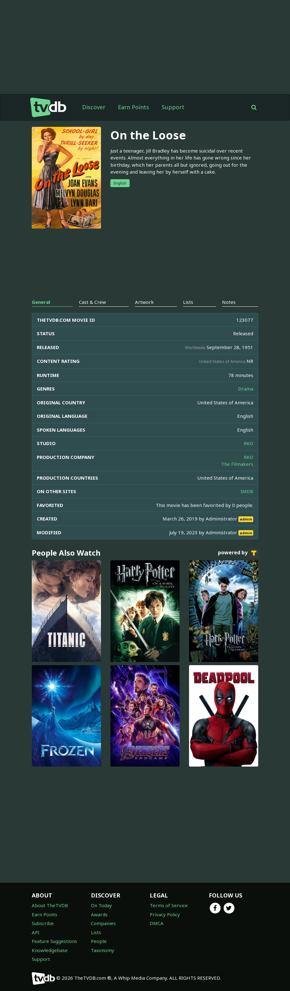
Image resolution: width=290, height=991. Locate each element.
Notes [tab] (229, 302)
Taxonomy (102, 950)
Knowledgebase (50, 950)
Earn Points (133, 107)
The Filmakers (237, 464)
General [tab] (41, 302)
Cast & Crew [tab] (92, 302)
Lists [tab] (188, 302)
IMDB (247, 491)
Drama (245, 388)
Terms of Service (169, 905)
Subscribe (43, 923)
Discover (93, 107)
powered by (238, 553)
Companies (103, 923)
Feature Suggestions (54, 941)
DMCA (157, 923)
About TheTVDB (50, 905)
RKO (248, 443)
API (35, 932)
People (99, 941)
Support (173, 107)
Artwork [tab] (144, 302)
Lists (96, 932)
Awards (99, 914)
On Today (101, 905)
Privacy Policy (165, 914)
